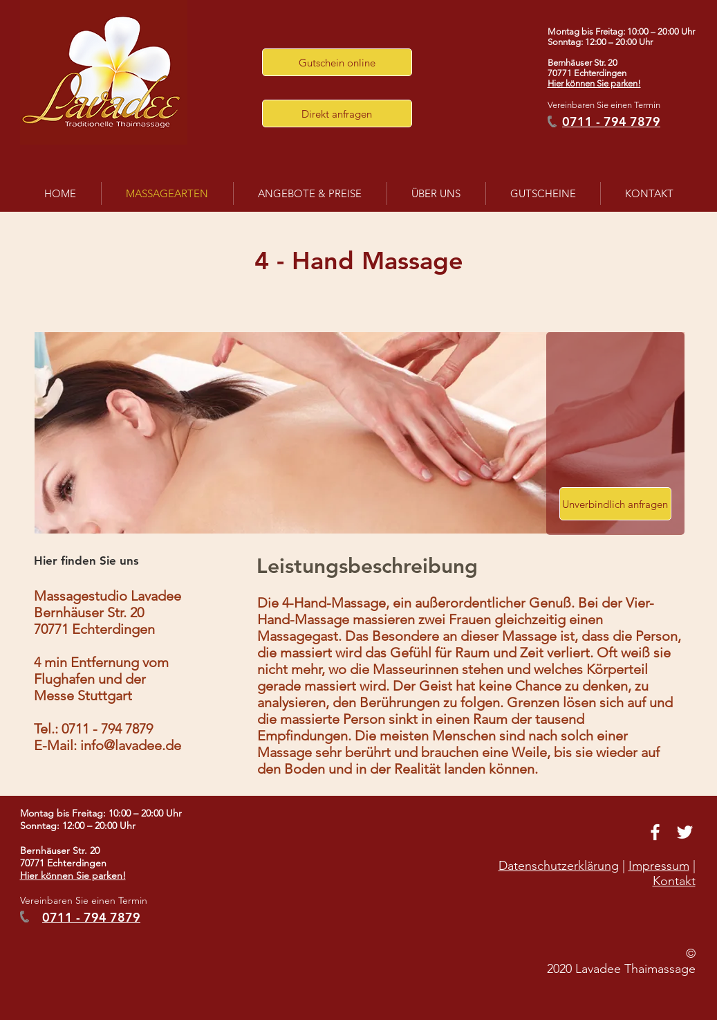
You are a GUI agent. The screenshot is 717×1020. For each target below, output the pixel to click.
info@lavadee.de (130, 745)
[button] (337, 113)
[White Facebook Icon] (655, 832)
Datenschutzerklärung (559, 865)
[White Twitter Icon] (685, 832)
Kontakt (674, 881)
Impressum (658, 865)
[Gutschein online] (337, 62)
